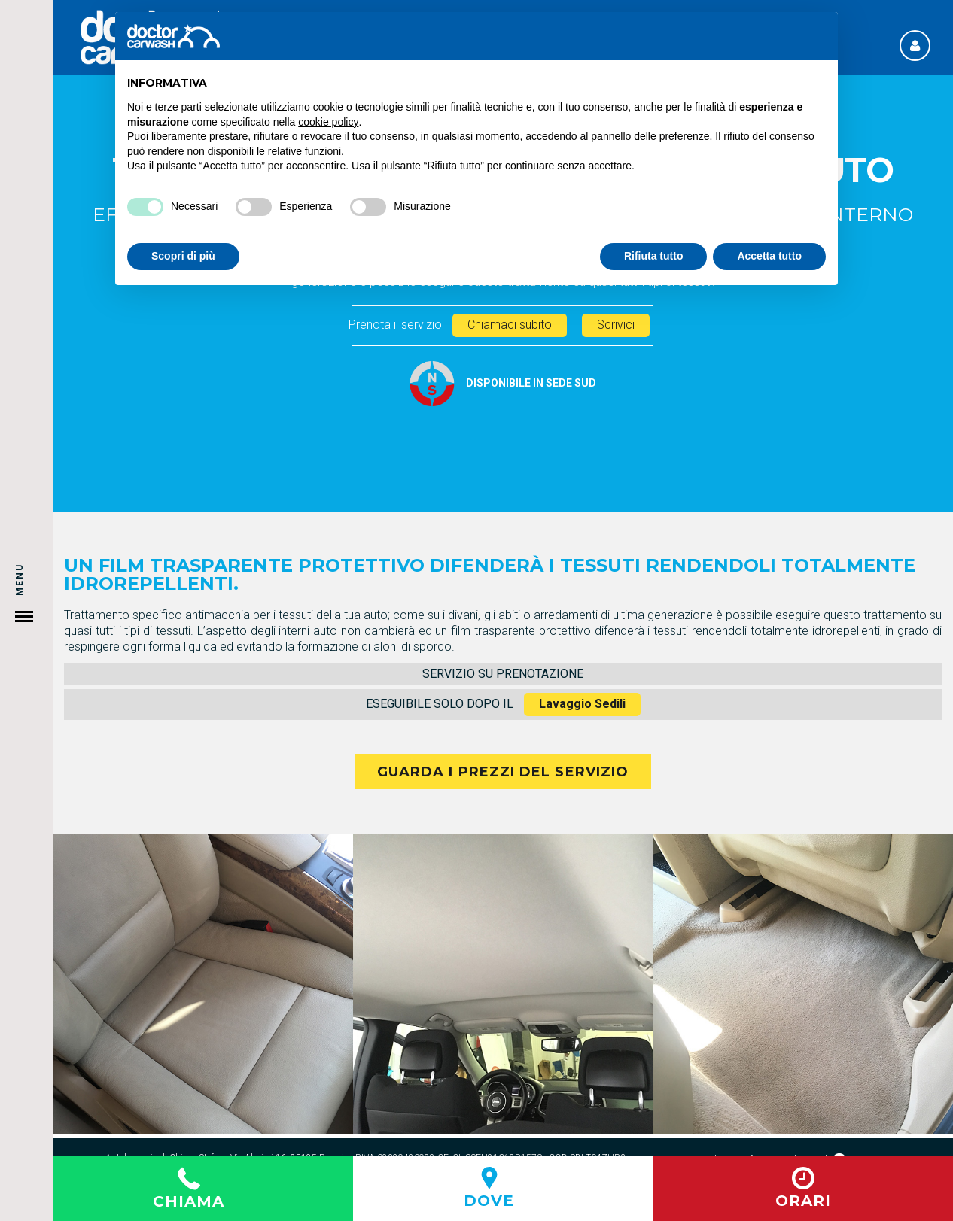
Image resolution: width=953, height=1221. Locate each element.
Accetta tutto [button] (769, 256)
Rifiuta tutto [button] (654, 256)
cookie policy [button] (328, 122)
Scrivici (616, 324)
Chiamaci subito (509, 324)
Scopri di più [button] (183, 256)
